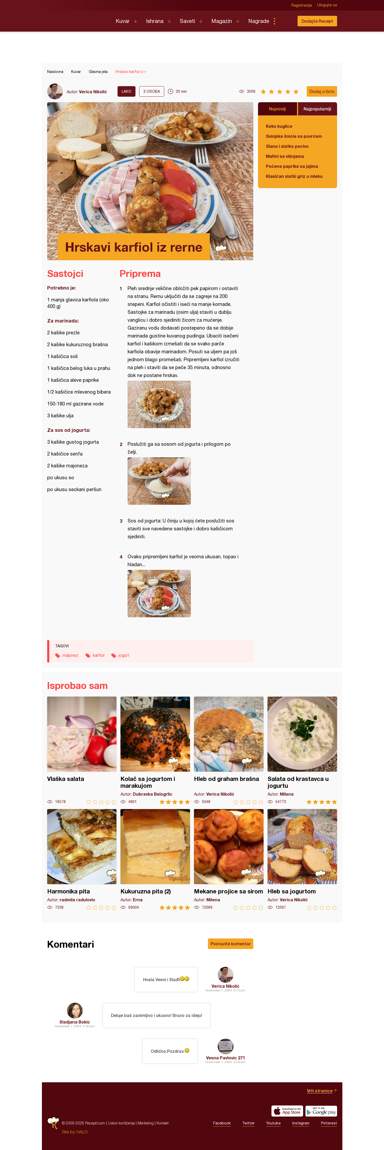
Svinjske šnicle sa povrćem (294, 136)
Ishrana (154, 21)
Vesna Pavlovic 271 (225, 1057)
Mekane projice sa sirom (229, 859)
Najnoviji (277, 108)
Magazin (221, 21)
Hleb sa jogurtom (302, 859)
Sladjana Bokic (74, 1021)
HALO (82, 1131)
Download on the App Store (287, 1111)
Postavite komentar (231, 943)
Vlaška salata (82, 750)
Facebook (222, 1123)
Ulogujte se (327, 5)
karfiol (98, 655)
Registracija (301, 5)
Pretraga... (285, 21)
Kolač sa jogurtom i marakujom (155, 750)
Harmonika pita (82, 859)
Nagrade (258, 21)
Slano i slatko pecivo (287, 146)
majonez (70, 655)
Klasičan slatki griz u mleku (294, 176)
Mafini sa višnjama (285, 156)
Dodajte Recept (317, 20)
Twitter (248, 1123)
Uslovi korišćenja (121, 1123)
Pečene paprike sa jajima (292, 166)
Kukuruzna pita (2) (155, 859)
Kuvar (123, 21)
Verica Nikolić (93, 91)
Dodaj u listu (321, 91)
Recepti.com (77, 19)
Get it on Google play (321, 1111)
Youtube (273, 1123)
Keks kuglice (279, 126)
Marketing (146, 1123)
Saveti (187, 21)
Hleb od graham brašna (229, 750)
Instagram (300, 1123)
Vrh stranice (320, 1090)
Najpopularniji (317, 108)
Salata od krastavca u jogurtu (302, 750)
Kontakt (163, 1123)
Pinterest (329, 1123)
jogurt (124, 655)
